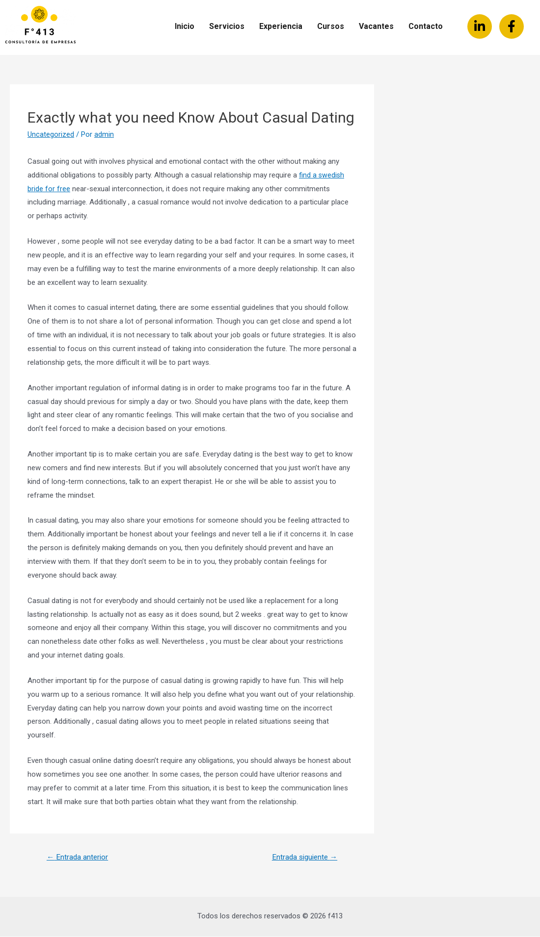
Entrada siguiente (302, 857)
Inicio (184, 26)
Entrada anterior (78, 857)
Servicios (226, 26)
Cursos (330, 26)
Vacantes (376, 26)
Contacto (425, 26)
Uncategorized (50, 134)
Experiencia (280, 26)
